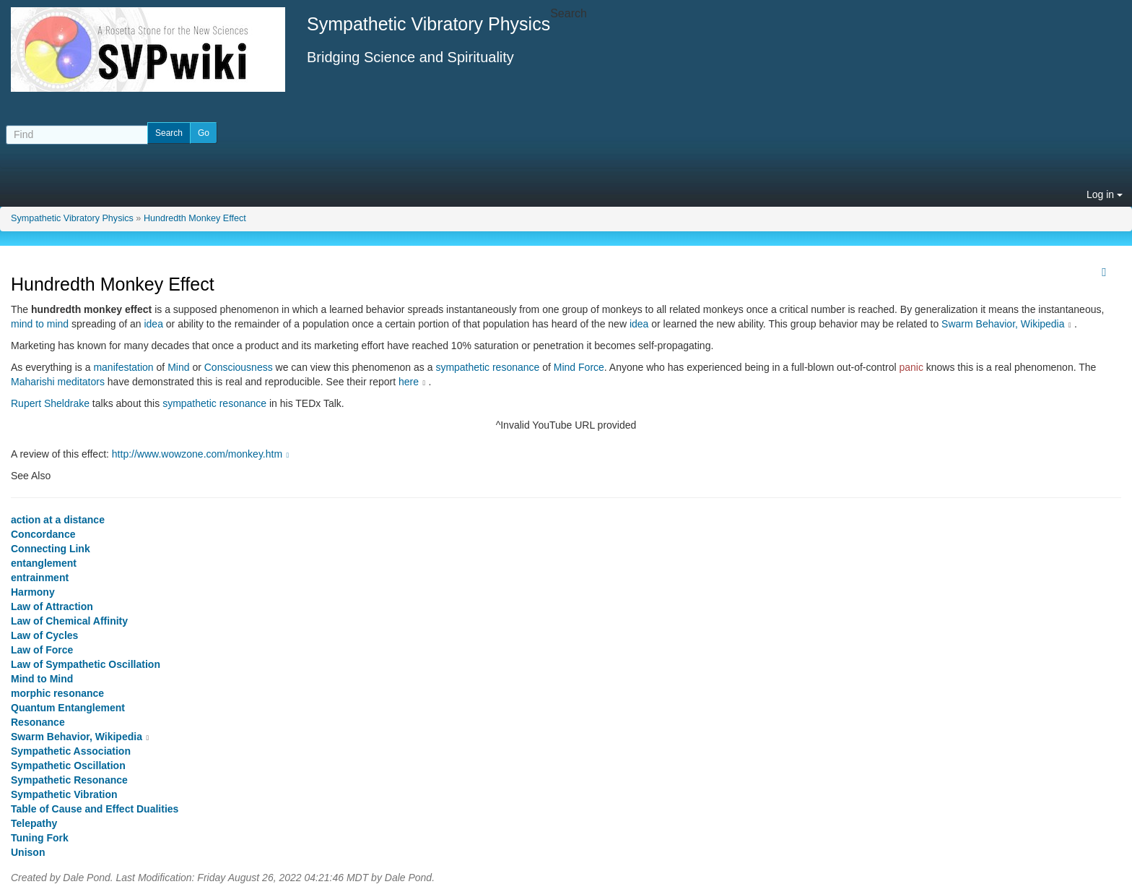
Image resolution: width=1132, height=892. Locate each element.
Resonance (38, 722)
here (409, 381)
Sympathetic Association (71, 751)
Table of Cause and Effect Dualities (94, 809)
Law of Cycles (44, 635)
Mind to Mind (42, 679)
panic (911, 367)
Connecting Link (50, 548)
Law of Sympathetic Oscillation (85, 664)
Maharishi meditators (58, 381)
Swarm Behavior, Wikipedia (1002, 324)
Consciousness (238, 367)
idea (153, 324)
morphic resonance (57, 693)
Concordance (43, 534)
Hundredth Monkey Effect (195, 218)
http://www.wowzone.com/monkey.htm (202, 454)
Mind (178, 367)
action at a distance (58, 520)
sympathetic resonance (487, 367)
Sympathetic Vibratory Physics (72, 218)
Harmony (33, 592)
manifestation (123, 367)
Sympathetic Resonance (69, 780)
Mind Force (579, 367)
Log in (1105, 194)
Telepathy (34, 823)
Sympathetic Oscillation (68, 765)
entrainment (40, 577)
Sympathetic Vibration (64, 794)
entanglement (44, 563)
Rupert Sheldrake (50, 403)
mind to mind (40, 324)
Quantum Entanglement (68, 707)
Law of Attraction (52, 606)
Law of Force (42, 650)
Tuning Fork (40, 838)
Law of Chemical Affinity (69, 621)
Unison (28, 852)
